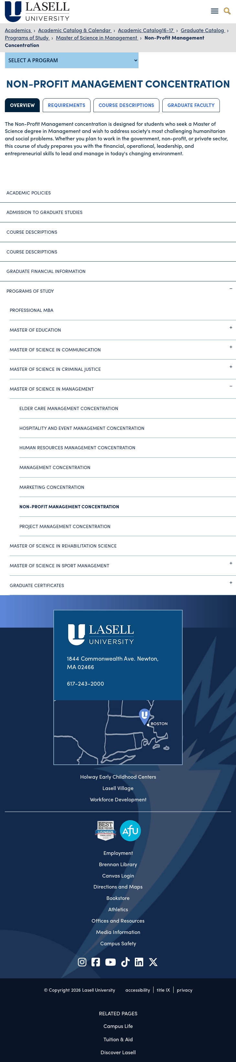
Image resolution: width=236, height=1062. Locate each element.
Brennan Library (118, 864)
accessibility (137, 989)
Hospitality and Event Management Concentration (82, 428)
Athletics (118, 909)
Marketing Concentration (51, 487)
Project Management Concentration (65, 526)
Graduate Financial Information (46, 271)
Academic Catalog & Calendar (75, 30)
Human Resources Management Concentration (77, 447)
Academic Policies (28, 192)
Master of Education (123, 327)
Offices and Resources (118, 920)
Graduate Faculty (191, 105)
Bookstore (118, 898)
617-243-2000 (85, 683)
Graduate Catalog (203, 30)
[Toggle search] (227, 11)
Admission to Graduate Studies (44, 212)
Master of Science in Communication (123, 346)
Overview (22, 105)
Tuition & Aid (118, 1039)
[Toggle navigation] (214, 11)
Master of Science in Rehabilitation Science (63, 545)
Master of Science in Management (97, 37)
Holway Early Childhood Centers (118, 776)
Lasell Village (118, 788)
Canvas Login (118, 875)
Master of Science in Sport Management (123, 563)
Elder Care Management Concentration (68, 408)
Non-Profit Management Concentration (69, 506)
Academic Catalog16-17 (146, 30)
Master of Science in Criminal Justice (123, 366)
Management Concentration (55, 467)
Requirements (66, 105)
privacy (184, 989)
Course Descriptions (126, 105)
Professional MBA (31, 310)
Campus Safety (118, 943)
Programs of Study (27, 37)
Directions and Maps (118, 886)
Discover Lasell (118, 1052)
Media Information (118, 932)
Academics (18, 30)
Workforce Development (118, 799)
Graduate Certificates (123, 582)
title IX (163, 989)
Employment (118, 852)
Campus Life (118, 1026)
